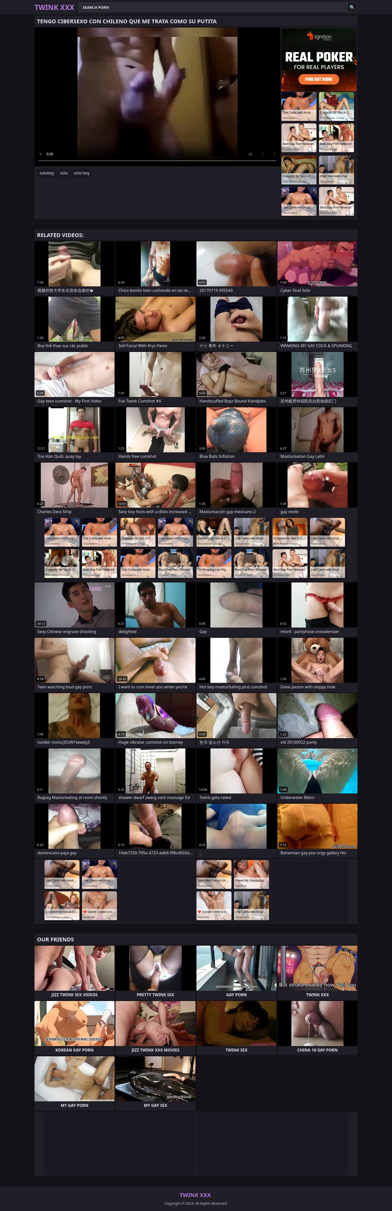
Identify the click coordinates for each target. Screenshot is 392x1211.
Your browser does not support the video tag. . (157, 97)
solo (64, 173)
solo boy (82, 173)
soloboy (47, 173)
